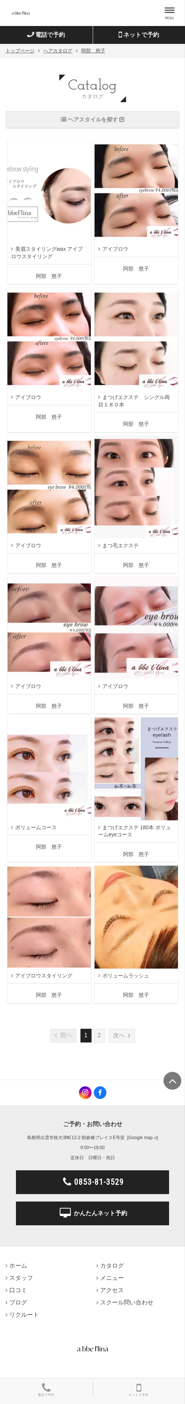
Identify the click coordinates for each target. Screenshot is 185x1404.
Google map (140, 1137)
